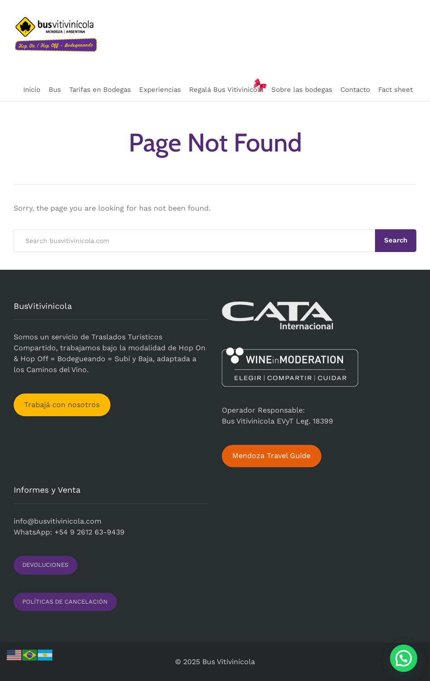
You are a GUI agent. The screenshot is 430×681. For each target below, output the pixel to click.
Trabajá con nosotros (62, 404)
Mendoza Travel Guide (271, 455)
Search (395, 240)
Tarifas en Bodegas (100, 90)
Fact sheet (395, 90)
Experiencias (160, 90)
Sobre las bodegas (301, 90)
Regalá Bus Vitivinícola (226, 90)
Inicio (31, 90)
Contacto (355, 90)
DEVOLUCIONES (45, 564)
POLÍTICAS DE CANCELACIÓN (65, 601)
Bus (55, 90)
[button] (403, 658)
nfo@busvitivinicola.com (58, 521)
